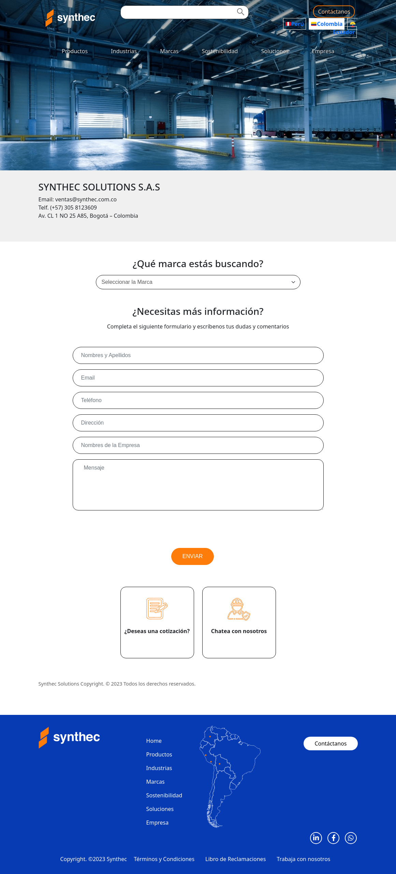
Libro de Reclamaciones (235, 859)
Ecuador (344, 28)
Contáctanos (334, 11)
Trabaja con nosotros (303, 859)
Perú (294, 24)
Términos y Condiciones (164, 859)
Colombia (326, 24)
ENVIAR (192, 556)
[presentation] (124, 529)
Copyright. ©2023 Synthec (93, 859)
